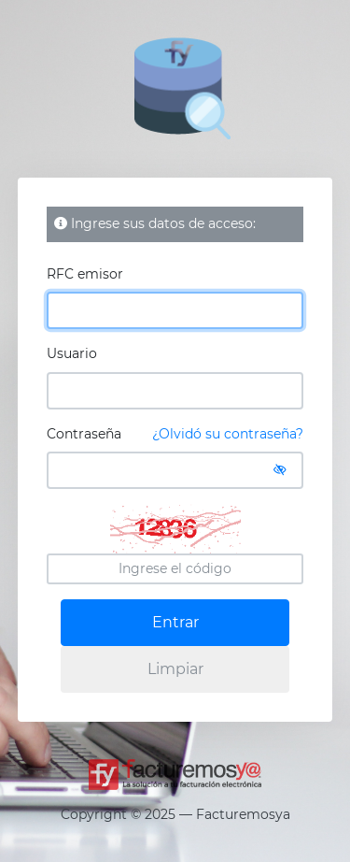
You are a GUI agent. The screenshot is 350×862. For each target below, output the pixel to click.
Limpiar (175, 669)
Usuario (72, 353)
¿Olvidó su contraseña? (227, 433)
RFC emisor (85, 274)
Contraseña (175, 434)
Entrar (175, 622)
